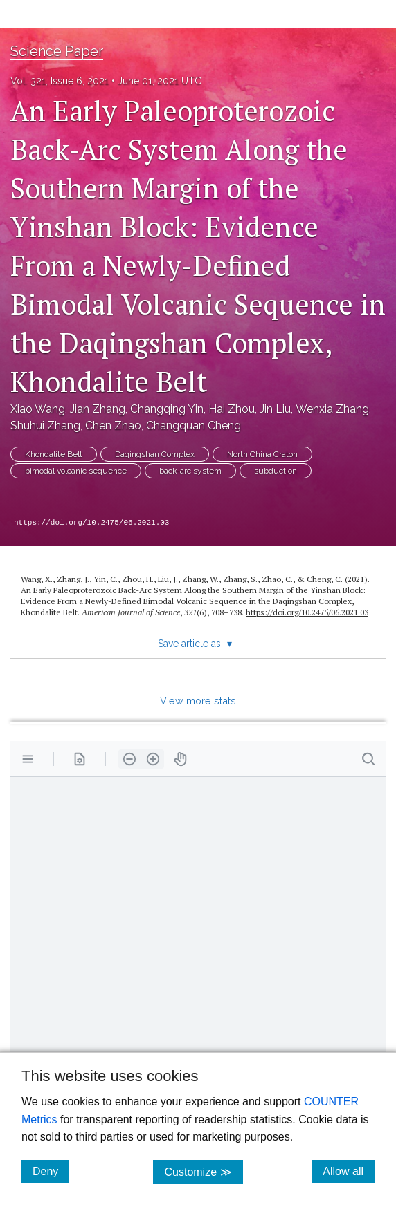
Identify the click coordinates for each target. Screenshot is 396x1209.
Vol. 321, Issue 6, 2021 (59, 80)
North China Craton (262, 454)
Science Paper (56, 51)
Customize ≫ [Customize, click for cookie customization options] (203, 1171)
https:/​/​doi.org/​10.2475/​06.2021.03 (307, 612)
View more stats (198, 700)
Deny (51, 1171)
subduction (275, 471)
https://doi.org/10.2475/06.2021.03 (91, 522)
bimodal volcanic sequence (76, 471)
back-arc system (190, 471)
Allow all (349, 1171)
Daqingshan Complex (155, 454)
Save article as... (195, 643)
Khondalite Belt (53, 454)
